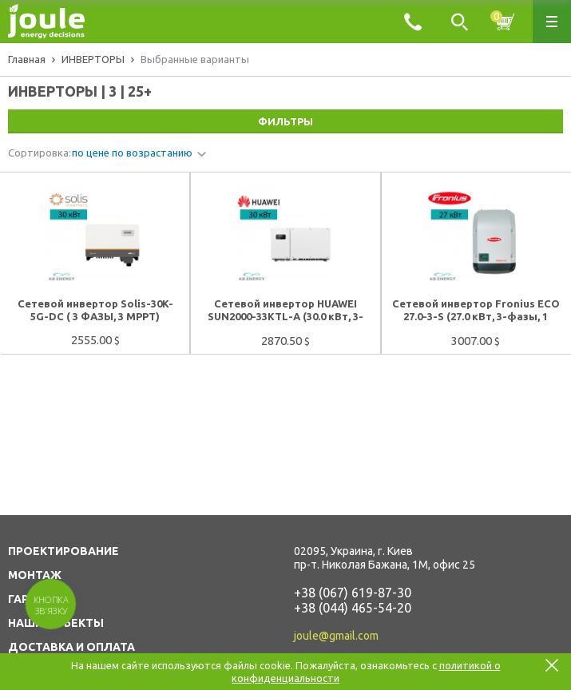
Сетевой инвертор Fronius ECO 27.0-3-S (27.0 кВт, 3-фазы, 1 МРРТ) (476, 310)
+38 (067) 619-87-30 (352, 592)
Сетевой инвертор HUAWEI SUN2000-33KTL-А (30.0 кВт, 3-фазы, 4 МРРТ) (285, 310)
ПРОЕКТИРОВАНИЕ (63, 551)
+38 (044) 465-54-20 (352, 608)
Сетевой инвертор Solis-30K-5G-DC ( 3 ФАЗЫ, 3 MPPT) (95, 310)
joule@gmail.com (336, 635)
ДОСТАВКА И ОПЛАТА (71, 646)
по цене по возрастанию (132, 152)
